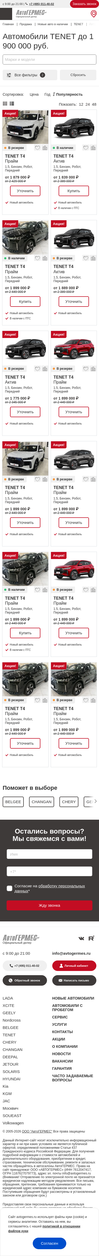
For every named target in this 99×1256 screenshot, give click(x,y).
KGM (7, 1093)
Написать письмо (76, 980)
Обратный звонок (27, 980)
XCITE (8, 1005)
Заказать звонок (84, 4)
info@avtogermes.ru (71, 953)
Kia (5, 1086)
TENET (9, 1035)
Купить (74, 191)
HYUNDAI (12, 1079)
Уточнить (25, 191)
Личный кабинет (76, 965)
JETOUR (10, 1064)
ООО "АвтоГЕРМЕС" (37, 1131)
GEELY (9, 1013)
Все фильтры (25, 75)
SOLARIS (11, 1071)
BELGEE (10, 1027)
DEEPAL (10, 1057)
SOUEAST (12, 1115)
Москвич (10, 1108)
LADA (8, 998)
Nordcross (12, 1020)
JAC (6, 1101)
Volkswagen (13, 1123)
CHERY (9, 1042)
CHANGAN (12, 1049)
